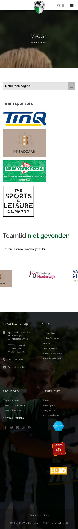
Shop (46, 515)
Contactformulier (17, 367)
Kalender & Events (52, 353)
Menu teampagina (17, 86)
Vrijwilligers (48, 405)
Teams (43, 42)
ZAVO (45, 400)
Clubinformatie (50, 338)
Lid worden (48, 333)
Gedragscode (49, 348)
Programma (48, 410)
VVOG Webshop (51, 415)
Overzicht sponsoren (14, 405)
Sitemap (33, 515)
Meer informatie (12, 410)
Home (34, 42)
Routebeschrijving (52, 358)
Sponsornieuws (12, 400)
